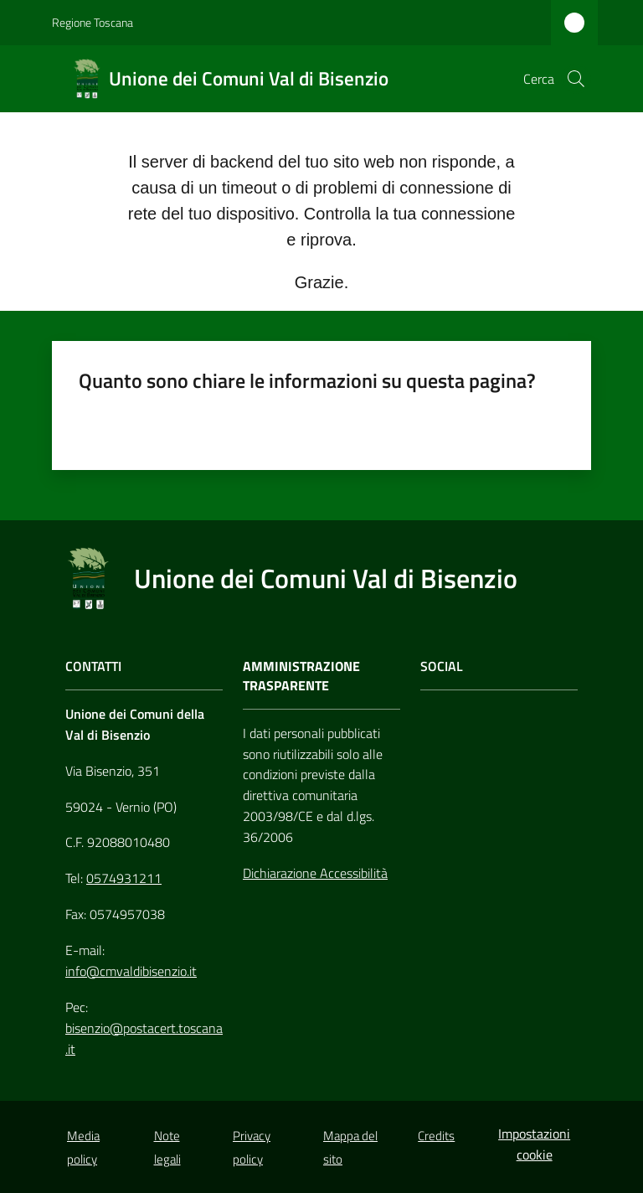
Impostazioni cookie (534, 1144)
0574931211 (124, 878)
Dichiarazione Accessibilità (315, 873)
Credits (436, 1135)
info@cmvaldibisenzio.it (131, 971)
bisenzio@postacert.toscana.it (144, 1038)
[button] (576, 79)
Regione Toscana (92, 22)
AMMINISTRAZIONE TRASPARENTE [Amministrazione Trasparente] (301, 676)
